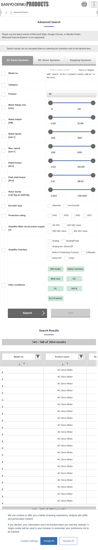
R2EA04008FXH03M (14, 370)
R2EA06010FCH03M (14, 383)
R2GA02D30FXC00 (13, 445)
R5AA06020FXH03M (14, 466)
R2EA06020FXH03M (14, 425)
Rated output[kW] (15, 121)
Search (27, 313)
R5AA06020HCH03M (14, 480)
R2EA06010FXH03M (14, 397)
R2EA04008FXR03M (14, 377)
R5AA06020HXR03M (14, 501)
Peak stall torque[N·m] (16, 179)
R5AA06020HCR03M (14, 487)
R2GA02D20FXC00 (13, 439)
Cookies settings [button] (29, 541)
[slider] (50, 103)
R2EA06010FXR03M (14, 404)
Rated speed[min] (14, 135)
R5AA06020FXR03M (14, 473)
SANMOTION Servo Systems (25, 12)
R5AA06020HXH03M (14, 494)
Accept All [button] (49, 541)
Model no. (13, 73)
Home (6, 12)
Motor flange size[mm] (17, 106)
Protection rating (16, 215)
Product (12, 94)
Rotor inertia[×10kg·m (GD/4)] (18, 193)
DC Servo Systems (49, 60)
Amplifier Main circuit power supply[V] (26, 228)
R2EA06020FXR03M (14, 432)
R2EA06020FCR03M (14, 418)
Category (13, 85)
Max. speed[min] (14, 150)
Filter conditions (16, 285)
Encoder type (15, 205)
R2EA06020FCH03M (14, 411)
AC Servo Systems (17, 60)
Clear (70, 313)
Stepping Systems (80, 60)
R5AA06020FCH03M (14, 452)
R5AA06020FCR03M (14, 459)
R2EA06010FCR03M (14, 390)
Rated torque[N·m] (15, 164)
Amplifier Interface (17, 249)
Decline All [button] (68, 541)
